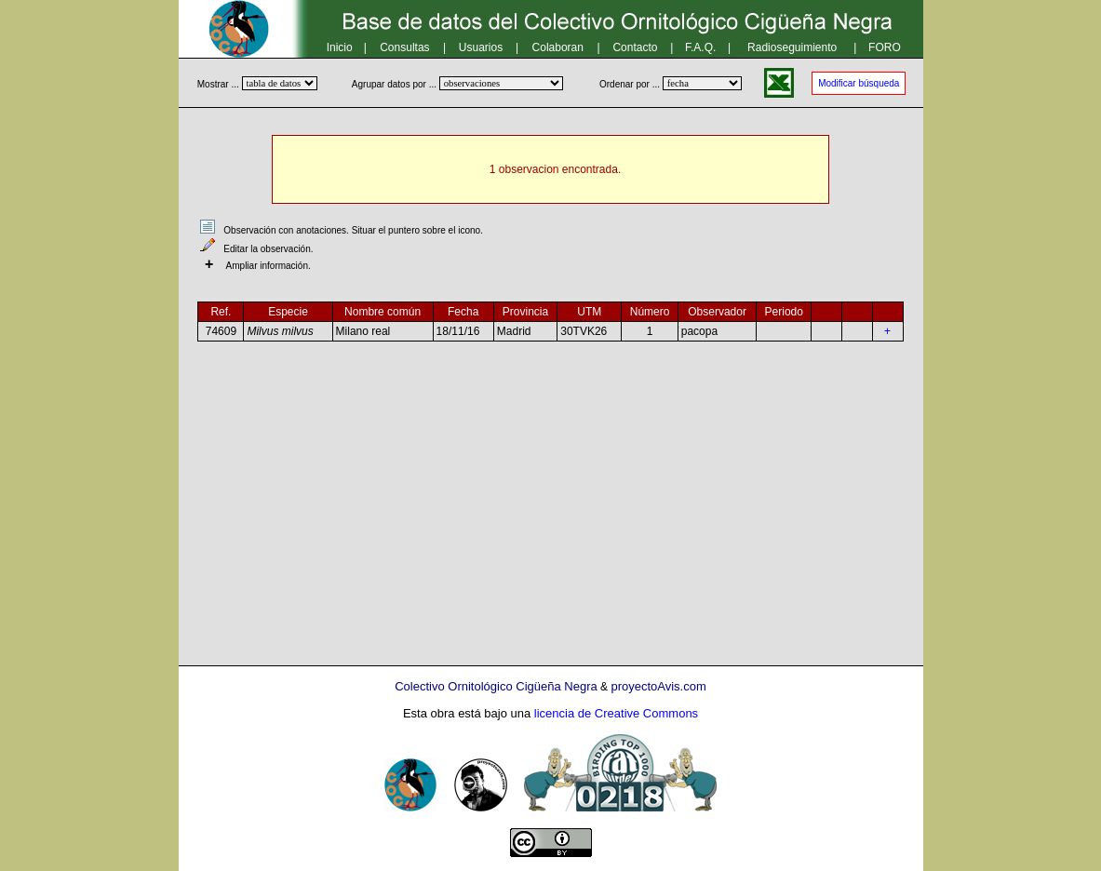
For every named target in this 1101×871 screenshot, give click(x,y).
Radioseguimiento (792, 47)
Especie (288, 311)
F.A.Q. (700, 47)
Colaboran (558, 47)
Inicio (340, 47)
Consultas (404, 47)
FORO (884, 47)
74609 (221, 331)
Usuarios (481, 47)
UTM (589, 311)
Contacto (634, 47)
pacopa (699, 331)
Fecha (463, 311)
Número (650, 311)
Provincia (525, 311)
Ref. (220, 311)
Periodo (784, 311)
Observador (717, 311)
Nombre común (382, 311)
